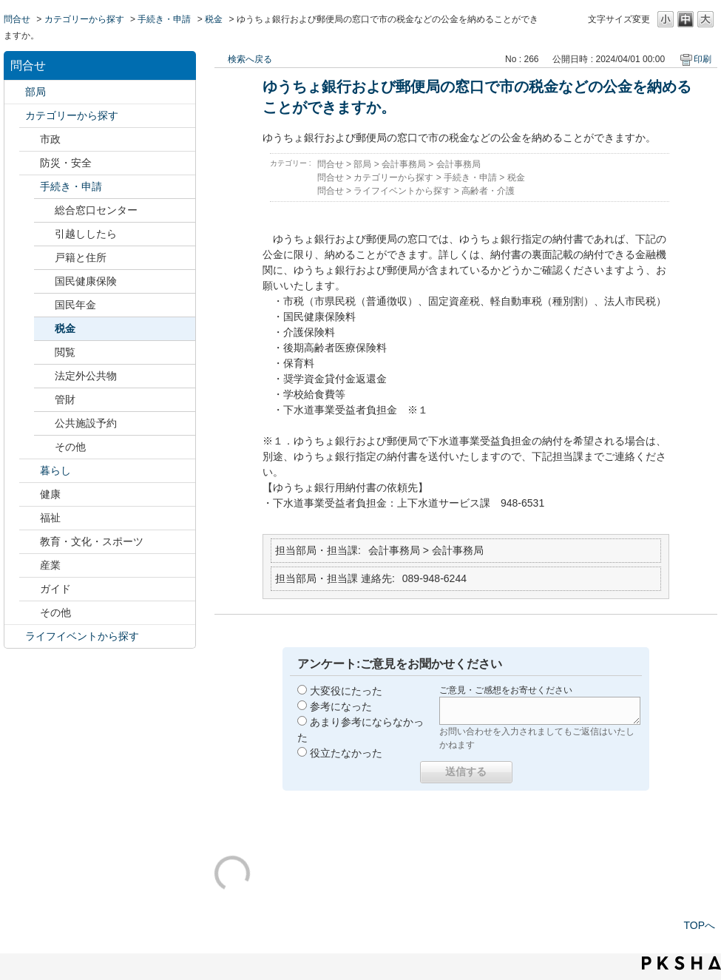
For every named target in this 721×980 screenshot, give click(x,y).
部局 (35, 92)
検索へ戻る (250, 59)
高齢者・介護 (488, 191)
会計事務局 (404, 164)
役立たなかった (346, 753)
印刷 (702, 59)
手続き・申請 (164, 19)
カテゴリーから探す (84, 19)
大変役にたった (346, 691)
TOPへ (699, 925)
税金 (214, 19)
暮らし (55, 470)
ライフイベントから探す (82, 636)
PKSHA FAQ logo (681, 963)
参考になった (341, 706)
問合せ (17, 19)
